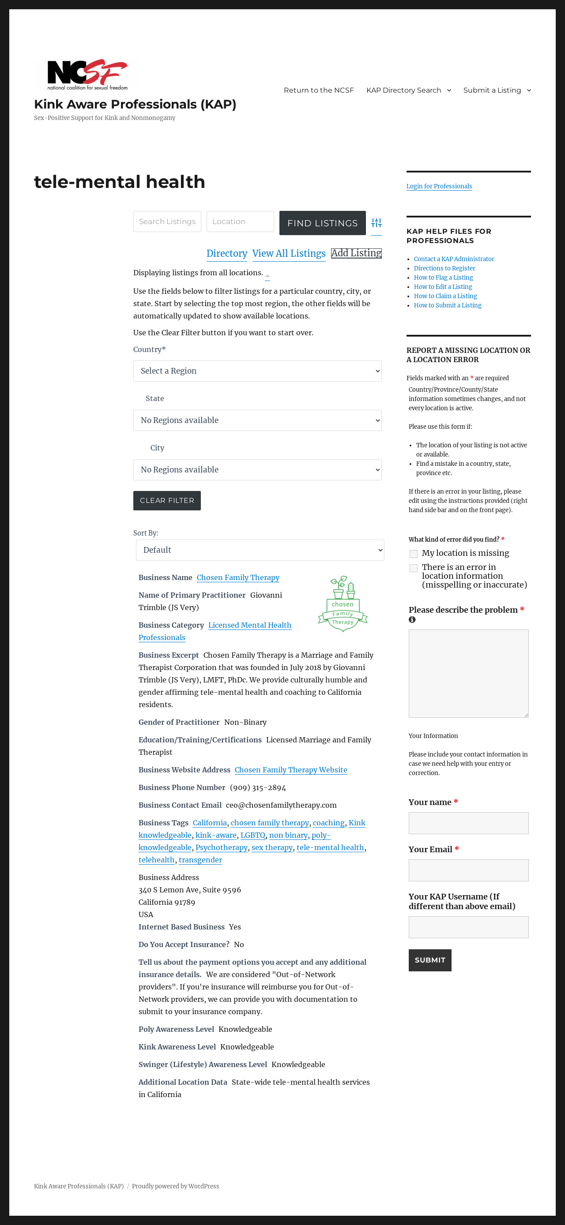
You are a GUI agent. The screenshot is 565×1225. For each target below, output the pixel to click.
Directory (227, 253)
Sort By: (145, 533)
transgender (200, 859)
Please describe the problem (467, 614)
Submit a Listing (492, 90)
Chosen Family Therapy (238, 577)
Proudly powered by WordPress (175, 1186)
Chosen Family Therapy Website (291, 769)
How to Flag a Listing (443, 277)
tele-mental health (330, 847)
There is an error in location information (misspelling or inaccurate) (474, 576)
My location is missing (465, 553)
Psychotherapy (222, 847)
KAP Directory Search (403, 90)
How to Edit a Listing (443, 287)
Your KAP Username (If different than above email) (462, 901)
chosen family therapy (270, 822)
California (210, 822)
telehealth (157, 859)
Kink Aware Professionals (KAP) (135, 104)
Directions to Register (444, 268)
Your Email (434, 849)
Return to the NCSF (319, 90)
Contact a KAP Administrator (454, 259)
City (157, 447)
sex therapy (272, 847)
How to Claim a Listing (445, 296)
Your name (434, 802)
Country (149, 349)
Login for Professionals (439, 186)
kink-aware (216, 835)
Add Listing (356, 253)
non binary (288, 835)
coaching (329, 822)
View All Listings (289, 253)
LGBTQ (253, 835)
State (155, 398)
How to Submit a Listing (448, 305)
